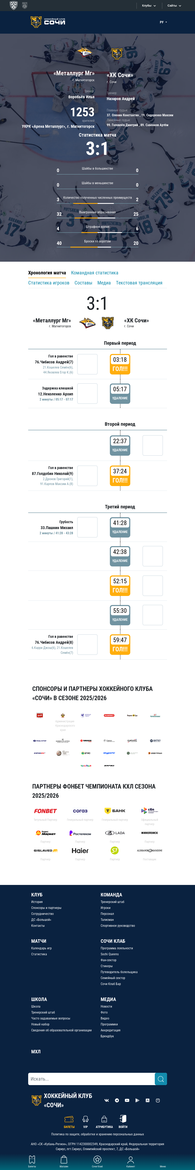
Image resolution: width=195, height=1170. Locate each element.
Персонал (107, 914)
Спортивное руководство (118, 926)
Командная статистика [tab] (94, 273)
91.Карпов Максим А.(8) (56, 484)
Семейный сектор (113, 978)
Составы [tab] (83, 283)
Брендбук (107, 1036)
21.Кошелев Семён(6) (57, 367)
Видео (105, 1018)
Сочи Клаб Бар (111, 984)
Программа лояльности (117, 948)
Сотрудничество (42, 914)
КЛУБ (36, 895)
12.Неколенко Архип (55, 394)
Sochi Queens (110, 954)
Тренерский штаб (112, 902)
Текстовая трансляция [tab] (139, 283)
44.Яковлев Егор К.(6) (58, 372)
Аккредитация (110, 1030)
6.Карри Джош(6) (43, 648)
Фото (104, 1012)
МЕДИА (108, 999)
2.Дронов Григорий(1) (57, 479)
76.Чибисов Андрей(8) (54, 642)
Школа (35, 1006)
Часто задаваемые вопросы (50, 1018)
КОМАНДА (111, 895)
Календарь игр (41, 948)
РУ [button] (162, 22)
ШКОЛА (39, 999)
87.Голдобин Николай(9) (52, 473)
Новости (106, 1006)
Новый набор (40, 1024)
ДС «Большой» (41, 920)
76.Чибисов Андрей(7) (54, 362)
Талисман (107, 920)
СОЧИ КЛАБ (113, 941)
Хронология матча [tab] (47, 273)
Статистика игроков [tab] (48, 283)
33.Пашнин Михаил (57, 527)
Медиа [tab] (104, 283)
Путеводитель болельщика (119, 972)
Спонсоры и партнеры (46, 908)
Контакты (38, 926)
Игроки (105, 908)
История (37, 902)
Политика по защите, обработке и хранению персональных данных (97, 1134)
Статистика (39, 954)
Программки (109, 1024)
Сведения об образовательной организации (61, 1030)
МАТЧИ (38, 941)
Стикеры (107, 966)
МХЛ (36, 1052)
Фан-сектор (108, 960)
